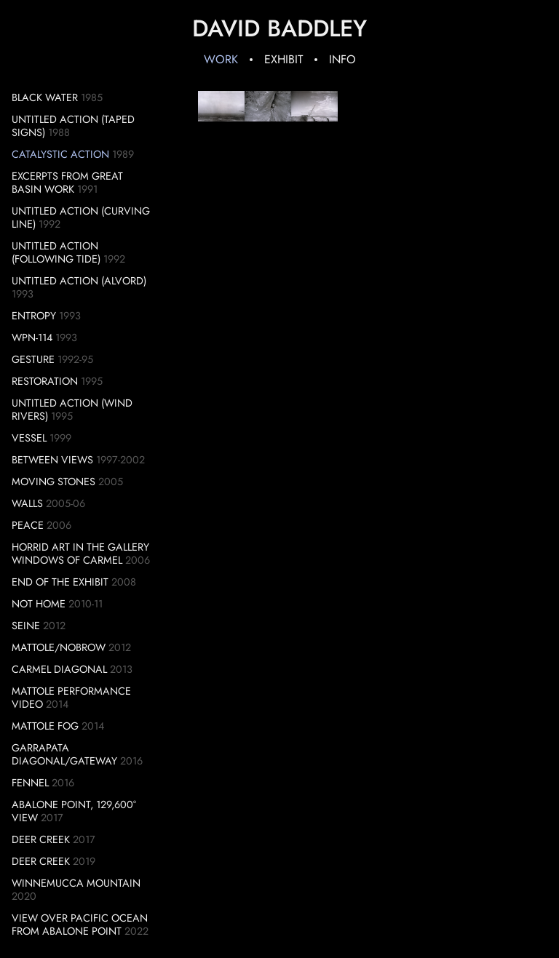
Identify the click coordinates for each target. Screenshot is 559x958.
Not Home (39, 603)
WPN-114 (32, 337)
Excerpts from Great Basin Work (67, 182)
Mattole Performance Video (71, 697)
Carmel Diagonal (59, 669)
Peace (28, 525)
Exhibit (283, 59)
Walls (27, 503)
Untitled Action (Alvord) (79, 281)
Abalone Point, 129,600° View (74, 811)
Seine (26, 625)
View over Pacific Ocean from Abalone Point (80, 924)
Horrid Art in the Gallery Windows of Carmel (80, 553)
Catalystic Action (60, 154)
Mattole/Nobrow (59, 647)
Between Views (52, 459)
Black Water (45, 97)
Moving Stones (53, 481)
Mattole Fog (45, 726)
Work (221, 59)
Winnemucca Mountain (76, 883)
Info (342, 59)
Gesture (33, 359)
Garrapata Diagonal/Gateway (64, 754)
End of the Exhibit (60, 582)
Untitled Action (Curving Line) (81, 217)
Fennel (30, 782)
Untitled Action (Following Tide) (56, 252)
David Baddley (279, 28)
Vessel (29, 438)
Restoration (45, 381)
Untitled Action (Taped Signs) (73, 126)
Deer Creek (41, 839)
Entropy (34, 315)
